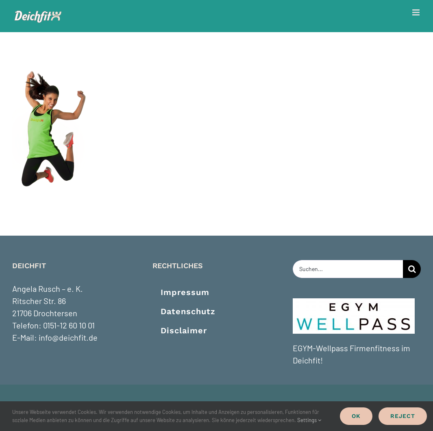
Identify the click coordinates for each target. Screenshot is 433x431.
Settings (309, 420)
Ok (356, 416)
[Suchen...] (348, 269)
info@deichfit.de (68, 337)
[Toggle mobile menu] (416, 12)
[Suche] (412, 269)
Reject (402, 416)
